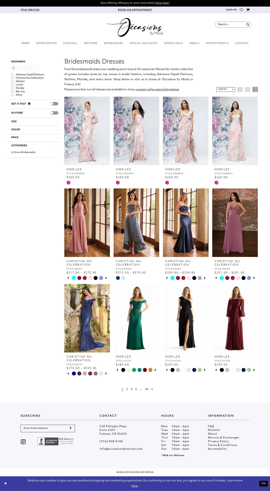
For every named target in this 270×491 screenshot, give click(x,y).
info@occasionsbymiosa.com (121, 449)
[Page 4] (136, 389)
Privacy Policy (218, 441)
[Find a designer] (24, 68)
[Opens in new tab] (56, 441)
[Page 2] (127, 389)
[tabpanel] (73, 278)
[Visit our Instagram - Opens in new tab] (23, 442)
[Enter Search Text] (233, 25)
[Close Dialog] (5, 483)
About (212, 434)
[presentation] (54, 103)
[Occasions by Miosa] (135, 27)
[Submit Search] (248, 25)
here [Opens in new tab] (135, 486)
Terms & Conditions (222, 445)
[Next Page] (152, 389)
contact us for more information (157, 89)
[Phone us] (30, 10)
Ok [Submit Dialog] (263, 483)
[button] (231, 10)
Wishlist (214, 430)
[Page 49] (146, 389)
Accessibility (217, 449)
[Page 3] (131, 389)
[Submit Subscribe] (70, 428)
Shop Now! (162, 3)
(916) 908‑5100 (111, 441)
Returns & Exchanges (223, 437)
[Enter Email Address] (48, 428)
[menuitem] (30, 10)
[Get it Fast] (29, 104)
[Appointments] (135, 10)
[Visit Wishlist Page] (241, 10)
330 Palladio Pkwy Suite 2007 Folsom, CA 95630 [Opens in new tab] (113, 430)
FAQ (211, 426)
